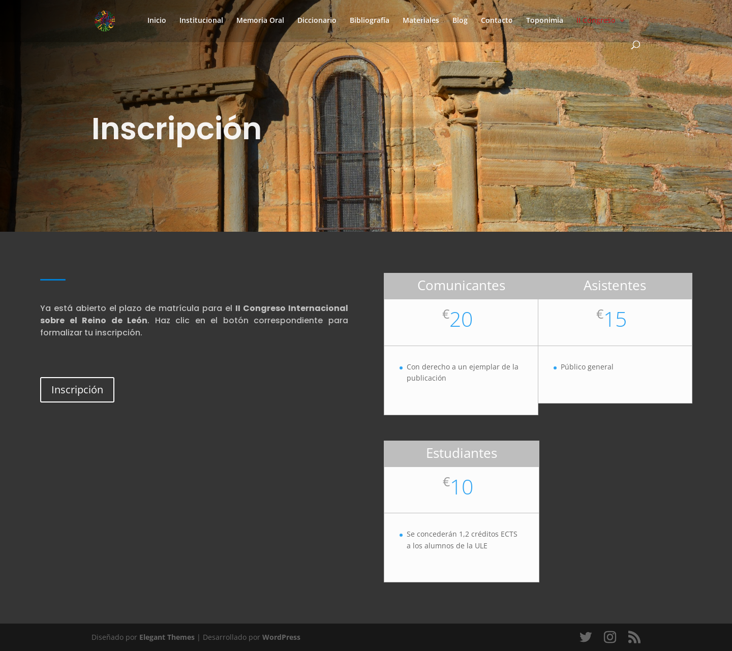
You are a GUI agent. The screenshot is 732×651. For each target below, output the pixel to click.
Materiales (421, 21)
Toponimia (544, 21)
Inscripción (77, 389)
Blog (460, 21)
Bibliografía (369, 21)
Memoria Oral (260, 21)
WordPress (281, 637)
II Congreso (596, 21)
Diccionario (317, 21)
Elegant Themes (167, 637)
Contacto (497, 21)
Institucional (201, 21)
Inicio (156, 21)
